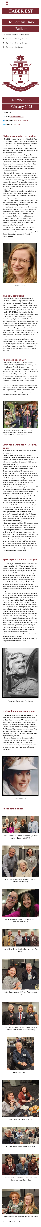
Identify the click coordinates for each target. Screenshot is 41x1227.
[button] (2, 3)
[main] (20, 41)
